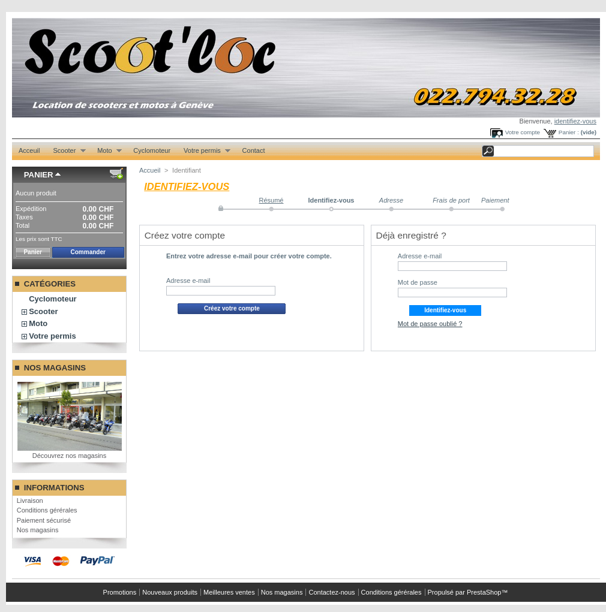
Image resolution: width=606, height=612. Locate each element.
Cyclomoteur (151, 150)
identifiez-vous (575, 121)
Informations (54, 487)
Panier (38, 174)
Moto (106, 151)
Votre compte (522, 132)
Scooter (65, 151)
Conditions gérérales (47, 510)
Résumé (271, 200)
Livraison (30, 500)
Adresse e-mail (188, 280)
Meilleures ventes (229, 592)
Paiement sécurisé (44, 520)
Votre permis (203, 151)
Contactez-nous (331, 592)
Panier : (569, 132)
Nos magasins (55, 367)
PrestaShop (484, 592)
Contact (253, 150)
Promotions (120, 592)
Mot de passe (417, 282)
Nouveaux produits (169, 592)
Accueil (149, 170)
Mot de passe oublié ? (430, 323)
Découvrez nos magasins (69, 455)
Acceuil (29, 150)
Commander (88, 252)
